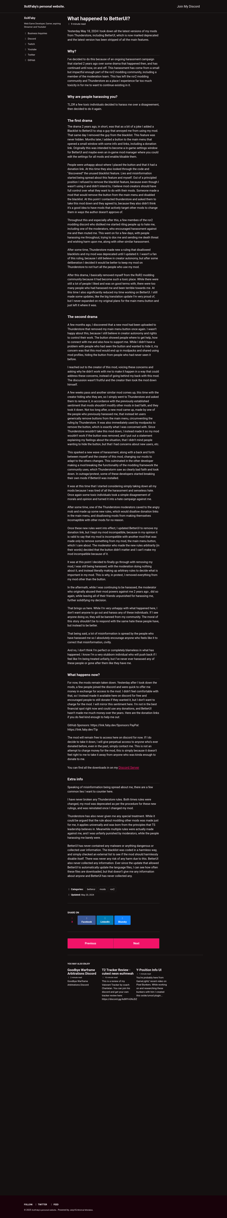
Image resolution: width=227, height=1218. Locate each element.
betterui (91, 1066)
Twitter (42, 1204)
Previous (90, 1117)
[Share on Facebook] (87, 1095)
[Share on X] (72, 1095)
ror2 (112, 1066)
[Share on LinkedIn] (106, 1095)
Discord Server (134, 927)
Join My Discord (188, 6)
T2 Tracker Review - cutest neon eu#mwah (117, 1147)
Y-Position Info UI (149, 1145)
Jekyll (75, 1210)
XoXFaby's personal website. (44, 6)
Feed (56, 1204)
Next (136, 1117)
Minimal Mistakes (89, 1210)
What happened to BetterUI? (98, 18)
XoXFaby (30, 18)
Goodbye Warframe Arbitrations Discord (81, 1147)
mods (103, 1066)
